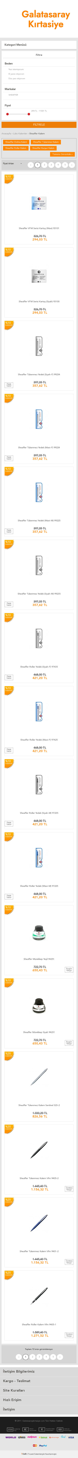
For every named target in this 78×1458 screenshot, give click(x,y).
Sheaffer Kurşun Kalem (43, 148)
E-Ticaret (30, 1454)
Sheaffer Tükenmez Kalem (46, 142)
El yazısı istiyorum (14, 74)
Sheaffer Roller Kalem (15, 148)
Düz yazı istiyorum (15, 78)
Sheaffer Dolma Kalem (16, 142)
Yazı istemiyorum (14, 69)
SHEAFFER (11, 95)
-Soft (23, 1454)
